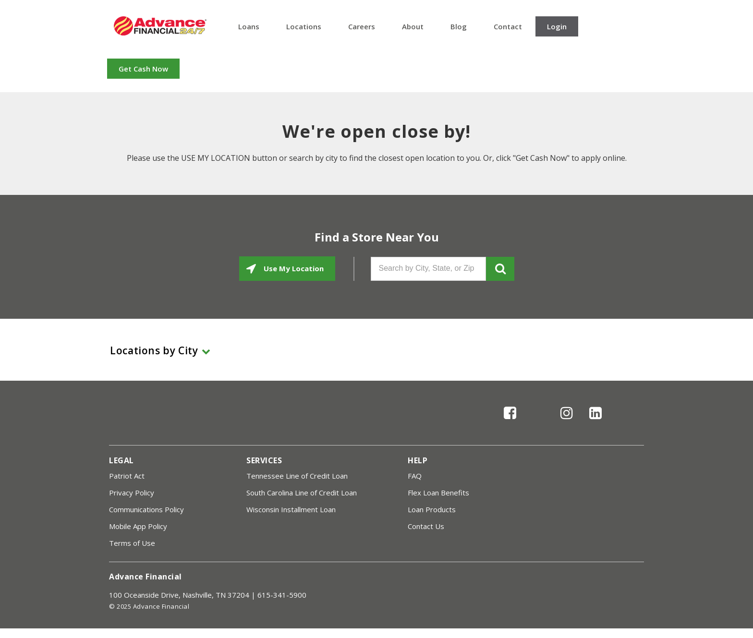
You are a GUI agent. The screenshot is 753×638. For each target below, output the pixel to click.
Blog (458, 26)
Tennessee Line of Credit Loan (297, 476)
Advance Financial (160, 26)
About (413, 26)
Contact (508, 26)
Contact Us (426, 526)
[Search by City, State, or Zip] (428, 269)
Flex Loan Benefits (438, 492)
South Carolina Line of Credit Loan (301, 492)
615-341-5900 (281, 595)
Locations (303, 26)
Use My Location (293, 268)
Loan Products (432, 509)
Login (557, 26)
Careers (361, 26)
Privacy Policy (131, 492)
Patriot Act (127, 476)
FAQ (415, 476)
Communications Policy (146, 509)
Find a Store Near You (377, 237)
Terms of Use (132, 543)
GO (500, 269)
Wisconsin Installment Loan (291, 509)
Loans (248, 26)
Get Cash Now (143, 68)
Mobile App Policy (138, 526)
